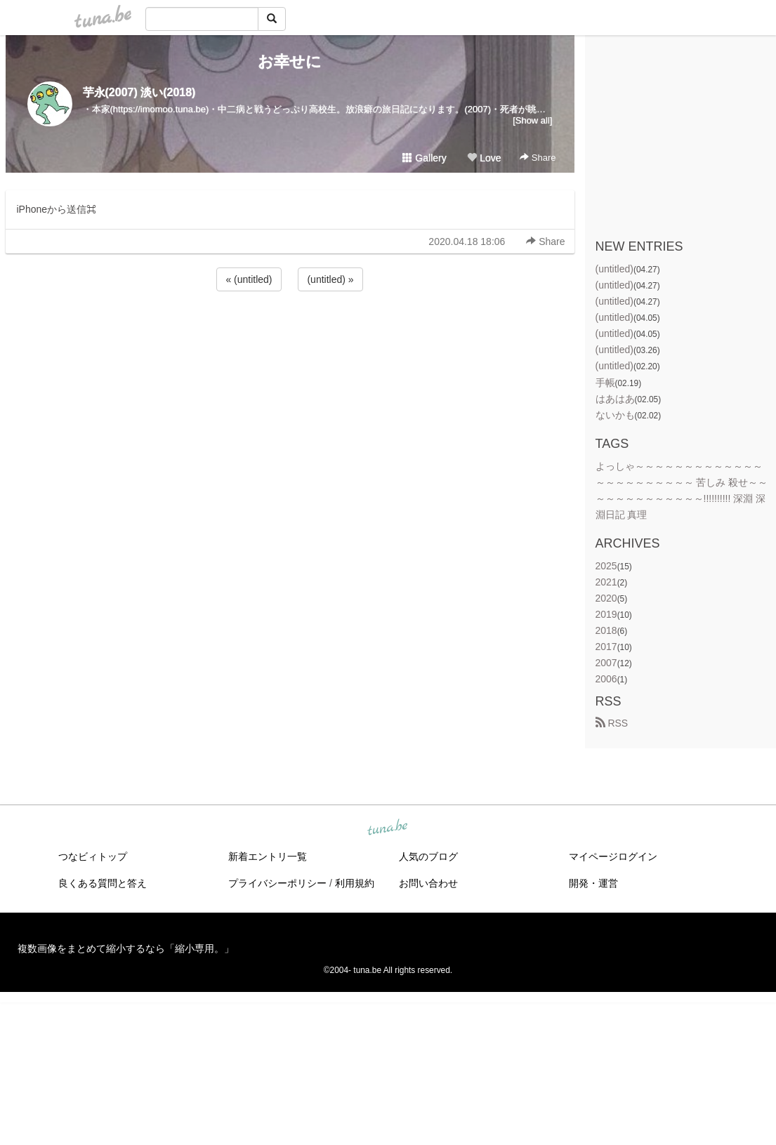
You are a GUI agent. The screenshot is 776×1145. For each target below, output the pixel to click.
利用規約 (354, 883)
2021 (606, 582)
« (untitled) (248, 279)
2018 (606, 630)
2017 (606, 646)
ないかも (615, 415)
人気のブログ (428, 856)
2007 (606, 662)
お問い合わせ (428, 883)
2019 (606, 614)
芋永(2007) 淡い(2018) (139, 92)
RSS (612, 723)
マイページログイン (613, 856)
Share (537, 157)
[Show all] (532, 120)
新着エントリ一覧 (267, 856)
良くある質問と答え (102, 883)
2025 (606, 565)
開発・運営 (593, 883)
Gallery (424, 158)
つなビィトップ (92, 856)
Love (484, 158)
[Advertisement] (290, 332)
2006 (606, 678)
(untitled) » (330, 279)
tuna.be (387, 827)
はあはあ (615, 398)
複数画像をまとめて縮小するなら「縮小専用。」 (126, 948)
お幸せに (290, 61)
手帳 (605, 382)
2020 (606, 598)
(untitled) (614, 268)
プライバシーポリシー (277, 883)
